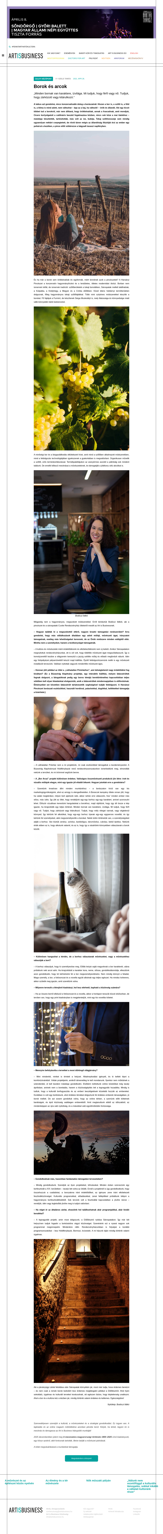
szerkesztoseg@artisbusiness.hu (59, 1511)
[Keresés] (10, 47)
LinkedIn (136, 1514)
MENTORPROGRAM (55, 58)
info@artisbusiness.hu (55, 1517)
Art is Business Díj (117, 53)
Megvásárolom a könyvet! (81, 1458)
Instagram (137, 1511)
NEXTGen (106, 58)
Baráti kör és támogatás (91, 53)
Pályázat (93, 58)
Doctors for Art (76, 58)
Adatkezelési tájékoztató (93, 1514)
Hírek (110, 1509)
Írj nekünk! (87, 1511)
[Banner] (81, 19)
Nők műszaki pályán (98, 1480)
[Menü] (3, 55)
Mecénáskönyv (135, 58)
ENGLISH (134, 53)
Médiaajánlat (88, 1517)
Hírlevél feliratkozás (116, 1511)
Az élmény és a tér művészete (57, 1482)
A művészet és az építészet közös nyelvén (19, 1482)
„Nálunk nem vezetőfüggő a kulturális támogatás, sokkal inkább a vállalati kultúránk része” (142, 1486)
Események (69, 53)
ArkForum (119, 58)
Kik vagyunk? (53, 53)
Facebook (137, 1509)
